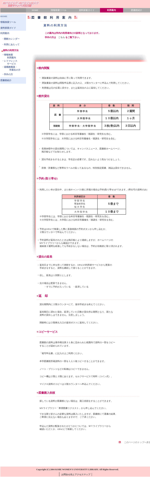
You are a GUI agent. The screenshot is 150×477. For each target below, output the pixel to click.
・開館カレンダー (11, 39)
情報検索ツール (58, 10)
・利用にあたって (11, 44)
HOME (35, 10)
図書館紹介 (5, 80)
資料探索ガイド (87, 10)
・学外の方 (7, 74)
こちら (61, 37)
